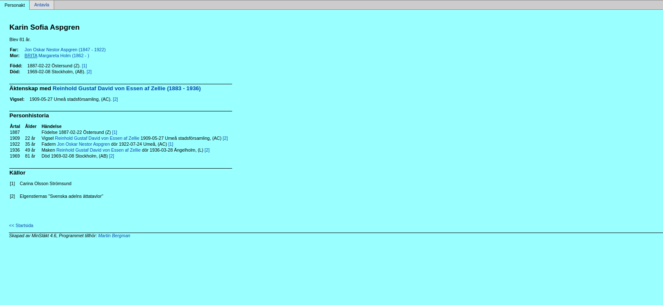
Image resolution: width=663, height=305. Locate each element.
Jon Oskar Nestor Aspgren (83, 144)
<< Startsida (21, 225)
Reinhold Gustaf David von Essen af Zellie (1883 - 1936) (127, 88)
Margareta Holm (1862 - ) (57, 55)
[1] (84, 65)
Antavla (41, 5)
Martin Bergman (114, 235)
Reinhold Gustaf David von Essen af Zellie (97, 138)
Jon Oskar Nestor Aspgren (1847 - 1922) (65, 49)
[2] (89, 71)
